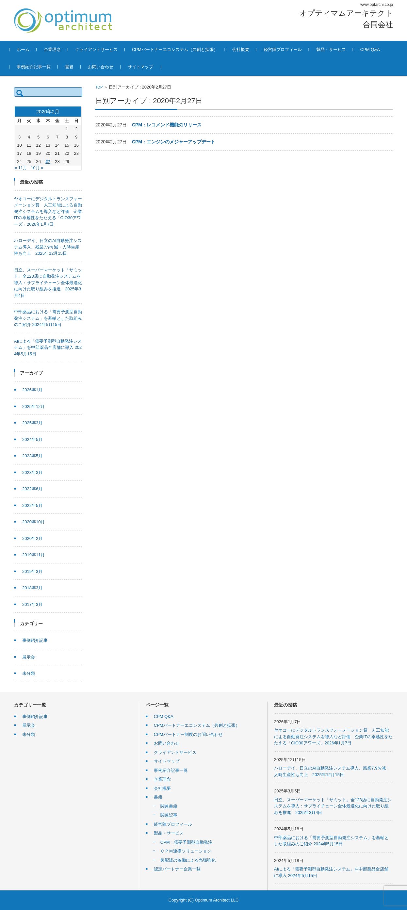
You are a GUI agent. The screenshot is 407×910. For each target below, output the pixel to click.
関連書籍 (168, 806)
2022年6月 (32, 488)
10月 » (37, 167)
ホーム (27, 49)
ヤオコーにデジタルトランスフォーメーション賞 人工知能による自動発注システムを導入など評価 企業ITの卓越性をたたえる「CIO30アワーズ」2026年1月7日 (48, 211)
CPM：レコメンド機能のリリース (167, 124)
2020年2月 (32, 538)
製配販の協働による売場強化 (188, 860)
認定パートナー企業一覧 (177, 869)
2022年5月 (32, 505)
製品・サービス (335, 49)
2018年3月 (32, 587)
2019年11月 (33, 554)
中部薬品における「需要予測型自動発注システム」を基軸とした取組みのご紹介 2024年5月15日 (48, 318)
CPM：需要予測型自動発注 (186, 842)
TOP (99, 87)
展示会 (28, 657)
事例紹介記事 (35, 640)
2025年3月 (32, 422)
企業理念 (56, 49)
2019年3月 (32, 571)
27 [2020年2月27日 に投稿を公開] (47, 161)
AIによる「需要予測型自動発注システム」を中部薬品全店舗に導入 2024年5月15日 (48, 347)
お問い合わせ (105, 66)
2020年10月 (33, 521)
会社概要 (245, 49)
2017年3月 (32, 604)
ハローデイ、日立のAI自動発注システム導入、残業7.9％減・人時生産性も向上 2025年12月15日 (48, 247)
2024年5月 (32, 439)
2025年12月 (33, 406)
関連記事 (168, 815)
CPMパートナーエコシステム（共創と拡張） (179, 49)
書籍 (74, 66)
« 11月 (21, 167)
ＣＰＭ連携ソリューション (185, 851)
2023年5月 (32, 455)
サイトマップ (145, 66)
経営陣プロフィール (287, 49)
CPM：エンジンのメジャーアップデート (173, 141)
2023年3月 (32, 472)
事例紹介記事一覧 (38, 66)
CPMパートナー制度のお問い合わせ (188, 734)
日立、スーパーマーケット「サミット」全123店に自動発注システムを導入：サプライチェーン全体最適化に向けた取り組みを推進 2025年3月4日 (48, 283)
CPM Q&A (374, 49)
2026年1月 (32, 389)
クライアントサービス (101, 49)
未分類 (28, 673)
